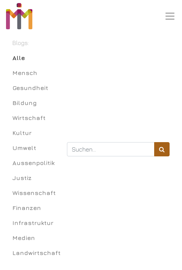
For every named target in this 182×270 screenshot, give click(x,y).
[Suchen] (162, 149)
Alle (18, 57)
